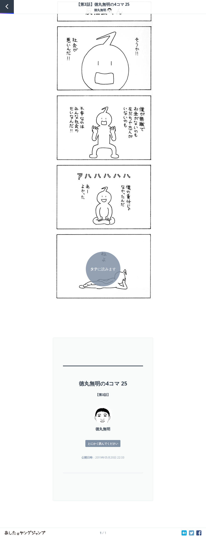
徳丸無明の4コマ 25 (103, 383)
